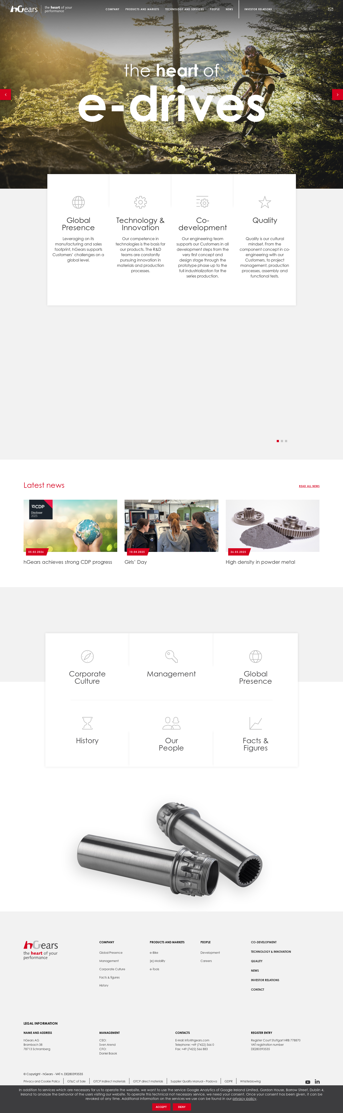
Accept (161, 1106)
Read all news (309, 486)
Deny (182, 1106)
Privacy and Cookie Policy (42, 1081)
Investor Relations (258, 9)
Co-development (263, 942)
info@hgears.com (197, 1040)
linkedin (317, 1081)
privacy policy (244, 1098)
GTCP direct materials (148, 1081)
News (255, 970)
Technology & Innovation (271, 951)
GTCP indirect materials (109, 1081)
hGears (41, 9)
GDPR (229, 1081)
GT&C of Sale (76, 1081)
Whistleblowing (250, 1081)
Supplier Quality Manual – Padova (194, 1081)
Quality (256, 961)
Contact (257, 989)
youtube (307, 1082)
